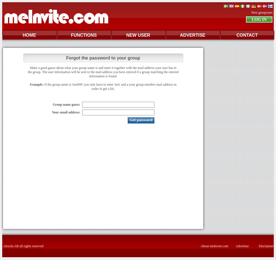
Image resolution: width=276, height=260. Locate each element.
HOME (29, 35)
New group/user (262, 12)
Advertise (242, 246)
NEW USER (138, 35)
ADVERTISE (192, 35)
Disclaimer (266, 246)
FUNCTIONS (84, 35)
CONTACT (247, 35)
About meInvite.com (214, 246)
